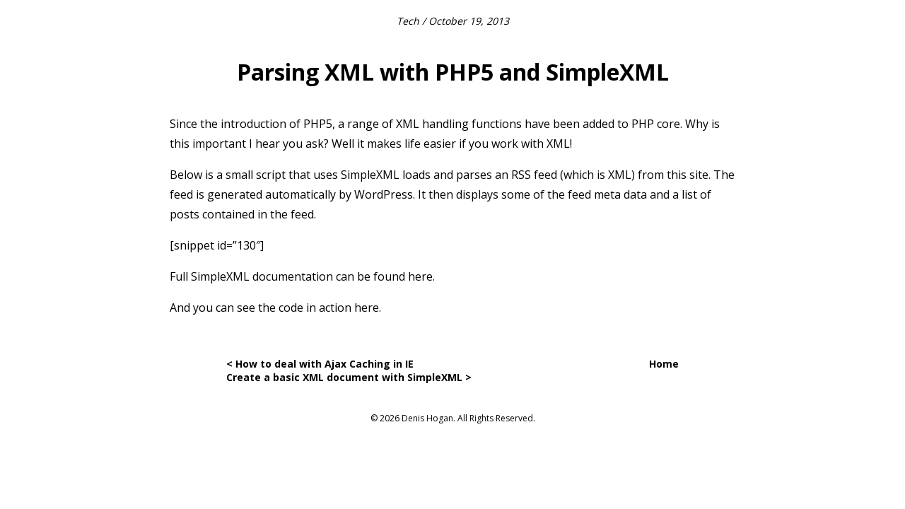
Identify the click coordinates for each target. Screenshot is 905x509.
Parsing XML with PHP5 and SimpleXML (453, 72)
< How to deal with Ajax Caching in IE (320, 363)
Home (664, 363)
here (420, 276)
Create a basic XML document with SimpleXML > (349, 377)
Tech (408, 21)
